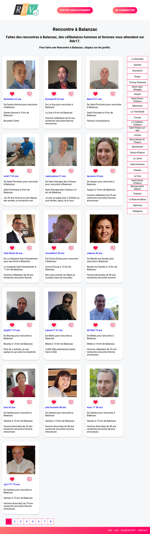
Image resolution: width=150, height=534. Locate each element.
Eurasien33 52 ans (54, 99)
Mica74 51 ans (94, 99)
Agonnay (137, 205)
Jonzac (137, 135)
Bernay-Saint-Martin (137, 187)
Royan (137, 76)
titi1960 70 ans (94, 330)
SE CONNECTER (125, 10)
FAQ (110, 530)
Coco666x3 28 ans (54, 253)
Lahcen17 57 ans (54, 330)
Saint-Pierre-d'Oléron (137, 100)
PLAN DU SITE (128, 530)
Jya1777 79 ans (12, 484)
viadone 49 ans (94, 253)
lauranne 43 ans (95, 176)
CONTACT (143, 530)
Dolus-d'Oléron (137, 152)
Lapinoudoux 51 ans (55, 176)
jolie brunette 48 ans (55, 407)
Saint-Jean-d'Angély (137, 88)
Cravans (137, 193)
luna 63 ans (9, 407)
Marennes (137, 105)
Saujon (137, 94)
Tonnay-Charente (137, 82)
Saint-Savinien (137, 164)
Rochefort (137, 70)
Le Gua (137, 176)
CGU (116, 530)
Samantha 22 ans (12, 99)
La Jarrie (137, 158)
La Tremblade (137, 111)
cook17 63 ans (11, 176)
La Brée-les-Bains (137, 199)
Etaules (137, 170)
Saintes (137, 65)
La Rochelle (137, 59)
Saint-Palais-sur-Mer (137, 129)
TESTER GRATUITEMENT (75, 10)
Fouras (137, 117)
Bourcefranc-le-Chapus (137, 141)
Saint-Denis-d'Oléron (137, 182)
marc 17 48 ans (95, 407)
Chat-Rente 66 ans (13, 253)
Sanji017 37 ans (12, 330)
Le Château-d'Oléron (137, 123)
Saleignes (137, 211)
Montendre (137, 146)
